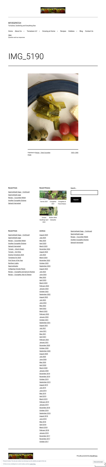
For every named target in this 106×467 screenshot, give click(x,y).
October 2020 (44, 348)
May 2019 (43, 393)
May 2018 (43, 422)
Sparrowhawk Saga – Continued (18, 192)
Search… (73, 188)
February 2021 (44, 340)
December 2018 (45, 408)
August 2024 (44, 252)
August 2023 (44, 269)
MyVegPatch (14, 23)
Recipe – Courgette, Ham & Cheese (19, 274)
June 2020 (43, 359)
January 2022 (44, 317)
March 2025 (43, 246)
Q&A (16, 36)
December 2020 (45, 345)
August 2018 (44, 416)
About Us (18, 31)
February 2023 (44, 286)
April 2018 (43, 425)
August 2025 (44, 235)
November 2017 (45, 439)
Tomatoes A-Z (32, 31)
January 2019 (44, 405)
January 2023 (44, 289)
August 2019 (44, 385)
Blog (81, 31)
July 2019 (43, 388)
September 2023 (45, 266)
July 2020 (43, 357)
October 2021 (44, 320)
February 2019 (44, 402)
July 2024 (43, 255)
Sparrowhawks (13, 266)
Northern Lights (13, 263)
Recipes (63, 31)
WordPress (93, 456)
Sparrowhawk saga (14, 195)
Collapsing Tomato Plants (16, 269)
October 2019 (44, 379)
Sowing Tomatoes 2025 (16, 255)
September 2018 (45, 413)
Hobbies (71, 31)
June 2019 (43, 391)
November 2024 (45, 249)
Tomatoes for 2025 (14, 258)
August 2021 (44, 325)
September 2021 (45, 323)
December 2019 (45, 374)
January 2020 (44, 371)
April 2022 (43, 308)
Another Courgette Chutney (17, 200)
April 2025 (43, 243)
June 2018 (43, 419)
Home (10, 31)
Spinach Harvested (14, 203)
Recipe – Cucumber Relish (17, 198)
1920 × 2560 (74, 152)
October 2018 (44, 410)
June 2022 (43, 303)
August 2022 (44, 297)
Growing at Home (48, 31)
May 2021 (43, 334)
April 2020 (43, 365)
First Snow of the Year (15, 260)
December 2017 (45, 436)
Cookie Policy (33, 464)
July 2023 (43, 272)
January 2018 (44, 433)
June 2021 (43, 331)
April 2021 (43, 337)
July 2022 (43, 300)
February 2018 (44, 430)
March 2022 (43, 311)
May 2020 (43, 362)
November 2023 (45, 260)
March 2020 (43, 368)
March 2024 (43, 258)
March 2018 (43, 427)
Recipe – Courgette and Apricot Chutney (21, 272)
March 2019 (43, 399)
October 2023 (44, 263)
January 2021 (44, 342)
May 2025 (43, 241)
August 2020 (44, 354)
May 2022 (43, 306)
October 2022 (44, 291)
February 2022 (44, 314)
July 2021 (43, 328)
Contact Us (89, 31)
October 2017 (44, 441)
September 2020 (45, 351)
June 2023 (43, 274)
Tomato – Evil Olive (14, 252)
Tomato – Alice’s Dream (16, 249)
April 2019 (43, 396)
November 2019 (45, 376)
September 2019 (45, 382)
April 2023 (43, 280)
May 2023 (43, 277)
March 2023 (43, 283)
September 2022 (45, 294)
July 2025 (43, 238)
